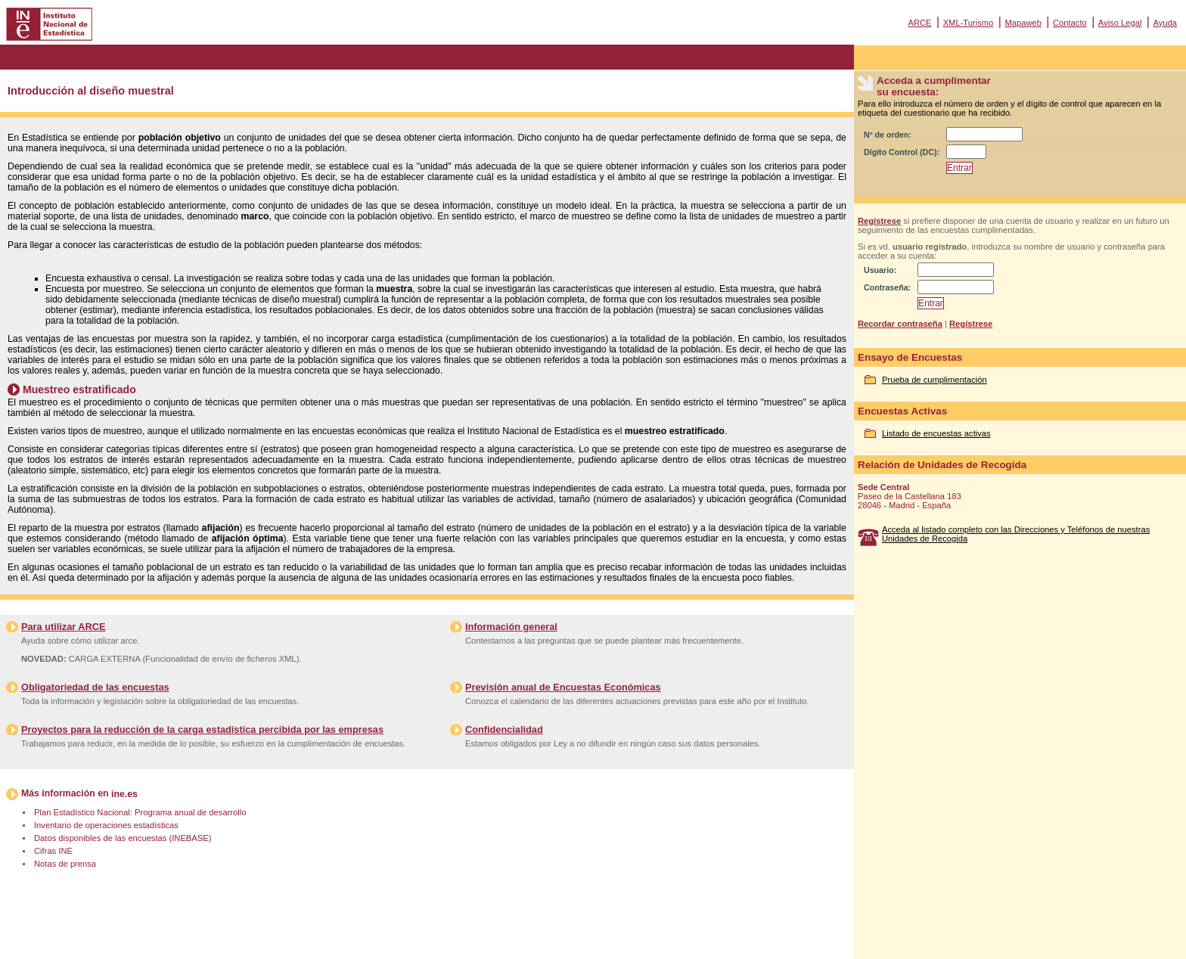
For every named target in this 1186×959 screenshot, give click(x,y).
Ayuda (1165, 22)
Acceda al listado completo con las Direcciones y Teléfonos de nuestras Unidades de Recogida (1016, 534)
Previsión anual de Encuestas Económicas (563, 687)
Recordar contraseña (900, 323)
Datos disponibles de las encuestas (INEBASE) (122, 838)
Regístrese (879, 220)
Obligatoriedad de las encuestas (95, 687)
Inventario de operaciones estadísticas (106, 825)
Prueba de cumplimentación (934, 379)
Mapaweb (1023, 22)
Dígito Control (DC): (901, 152)
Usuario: (880, 270)
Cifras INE (53, 850)
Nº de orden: (887, 134)
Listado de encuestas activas (936, 433)
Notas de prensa (65, 863)
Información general (511, 626)
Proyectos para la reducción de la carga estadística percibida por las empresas (202, 729)
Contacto (1070, 22)
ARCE (919, 22)
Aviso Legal (1120, 22)
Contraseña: (887, 287)
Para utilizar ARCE (63, 626)
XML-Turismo (968, 22)
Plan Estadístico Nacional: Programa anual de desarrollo (140, 812)
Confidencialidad (504, 729)
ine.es (124, 794)
